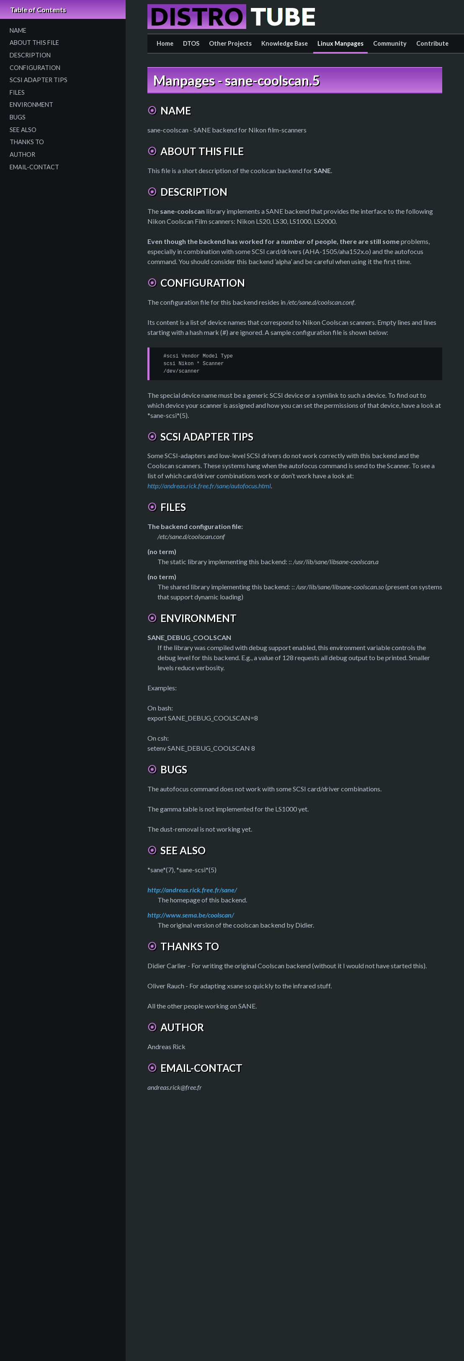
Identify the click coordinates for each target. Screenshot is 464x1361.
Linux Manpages (340, 43)
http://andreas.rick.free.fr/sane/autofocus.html (209, 486)
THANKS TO (27, 141)
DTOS (191, 43)
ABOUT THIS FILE (34, 42)
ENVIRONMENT (31, 104)
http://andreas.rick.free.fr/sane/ (192, 890)
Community (390, 43)
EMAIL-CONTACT (34, 167)
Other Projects (230, 43)
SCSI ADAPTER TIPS (38, 79)
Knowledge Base (284, 43)
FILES (17, 92)
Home (165, 43)
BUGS (18, 117)
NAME (18, 30)
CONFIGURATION (35, 67)
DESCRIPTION (30, 55)
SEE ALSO (23, 129)
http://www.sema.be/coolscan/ (190, 915)
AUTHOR (22, 154)
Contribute (432, 43)
